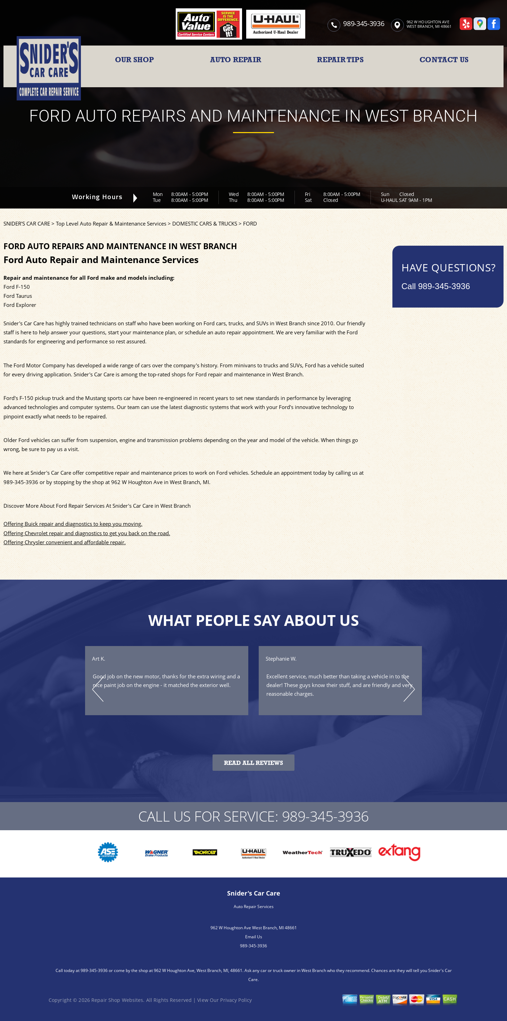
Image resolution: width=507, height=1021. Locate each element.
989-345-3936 (363, 23)
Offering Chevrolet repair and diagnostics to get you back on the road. (86, 533)
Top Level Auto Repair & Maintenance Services (111, 223)
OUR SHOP (134, 59)
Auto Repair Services (254, 906)
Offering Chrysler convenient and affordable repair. (64, 542)
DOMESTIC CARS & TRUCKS (204, 223)
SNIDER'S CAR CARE (26, 223)
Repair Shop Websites (117, 1000)
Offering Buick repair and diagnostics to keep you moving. (72, 523)
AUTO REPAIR (235, 59)
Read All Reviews (253, 763)
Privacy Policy (236, 1000)
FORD (250, 223)
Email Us (253, 937)
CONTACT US (443, 59)
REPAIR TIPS (340, 59)
